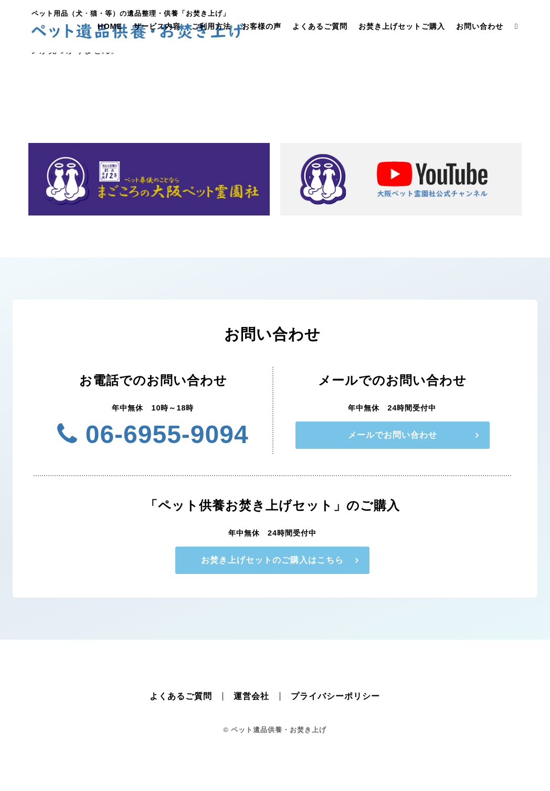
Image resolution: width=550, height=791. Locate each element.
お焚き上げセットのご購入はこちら (272, 560)
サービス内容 (157, 26)
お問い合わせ (479, 26)
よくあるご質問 (319, 26)
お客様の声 (261, 26)
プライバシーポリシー (335, 696)
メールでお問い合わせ (392, 434)
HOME (110, 26)
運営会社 (251, 696)
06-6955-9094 (152, 434)
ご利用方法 (211, 26)
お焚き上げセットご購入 (401, 26)
